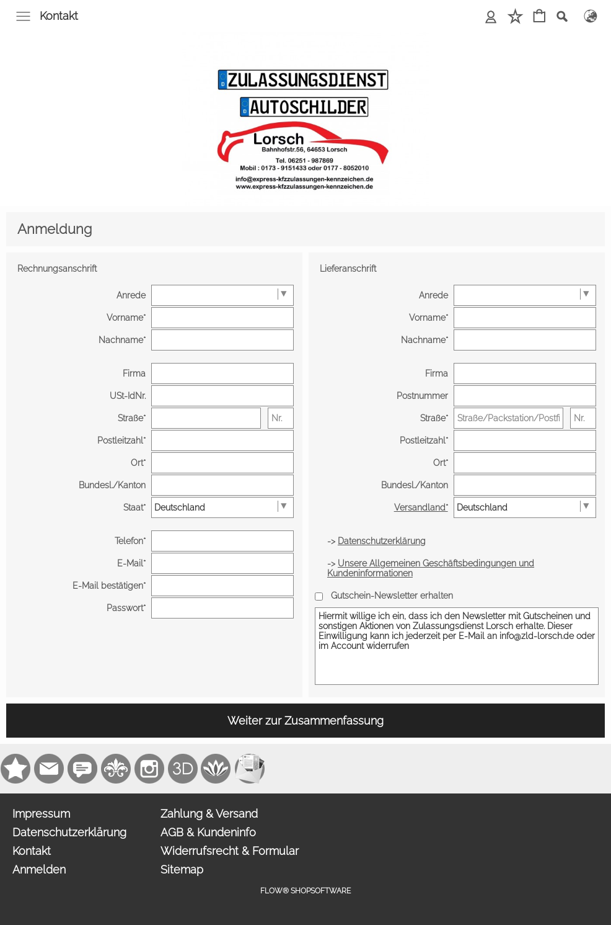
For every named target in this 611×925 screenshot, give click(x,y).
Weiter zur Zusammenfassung (305, 720)
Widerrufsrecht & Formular (229, 850)
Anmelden (39, 869)
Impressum (41, 813)
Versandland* (421, 507)
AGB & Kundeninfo (208, 832)
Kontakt (59, 15)
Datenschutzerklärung (69, 832)
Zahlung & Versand (209, 813)
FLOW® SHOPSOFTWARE (305, 891)
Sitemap (181, 869)
